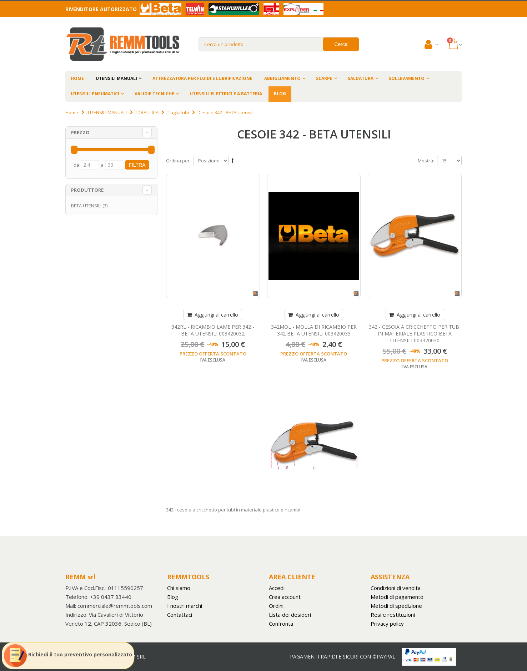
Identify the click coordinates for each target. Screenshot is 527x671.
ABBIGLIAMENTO (282, 78)
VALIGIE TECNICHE (154, 94)
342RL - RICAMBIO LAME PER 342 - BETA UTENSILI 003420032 (212, 330)
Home (71, 112)
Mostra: (426, 160)
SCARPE (324, 78)
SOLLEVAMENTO (407, 78)
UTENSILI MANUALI (116, 78)
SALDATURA (360, 78)
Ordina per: (178, 160)
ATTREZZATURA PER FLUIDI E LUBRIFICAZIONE (202, 78)
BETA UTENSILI (86, 205)
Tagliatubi (178, 112)
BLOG (280, 94)
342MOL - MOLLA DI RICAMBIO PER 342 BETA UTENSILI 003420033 (314, 330)
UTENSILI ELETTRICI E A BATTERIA (226, 94)
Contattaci (179, 614)
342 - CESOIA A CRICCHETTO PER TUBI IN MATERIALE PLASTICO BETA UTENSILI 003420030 (415, 333)
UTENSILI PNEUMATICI (95, 94)
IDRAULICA (147, 112)
